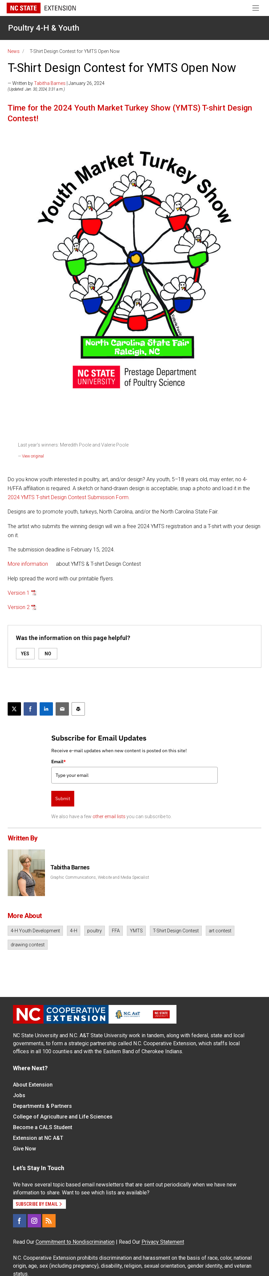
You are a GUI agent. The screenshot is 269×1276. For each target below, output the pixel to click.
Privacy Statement (162, 1242)
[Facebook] (19, 1220)
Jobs (19, 1095)
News (14, 51)
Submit (62, 798)
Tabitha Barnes (50, 83)
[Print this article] (78, 709)
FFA (116, 930)
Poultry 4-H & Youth (43, 28)
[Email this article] (62, 709)
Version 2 (19, 607)
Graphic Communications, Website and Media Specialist (99, 877)
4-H (73, 930)
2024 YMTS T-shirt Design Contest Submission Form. (69, 497)
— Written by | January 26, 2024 (56, 83)
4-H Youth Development (35, 930)
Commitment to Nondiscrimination (75, 1242)
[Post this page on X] (14, 709)
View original (33, 456)
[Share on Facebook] (30, 709)
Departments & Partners (42, 1106)
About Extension (33, 1085)
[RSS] (49, 1220)
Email (58, 762)
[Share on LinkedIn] (46, 709)
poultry (94, 930)
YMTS (136, 930)
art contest (220, 930)
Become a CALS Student (42, 1127)
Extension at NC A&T (38, 1138)
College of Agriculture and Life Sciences (63, 1117)
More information (28, 564)
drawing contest (28, 944)
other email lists (109, 816)
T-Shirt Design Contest (176, 930)
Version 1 (19, 593)
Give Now (24, 1148)
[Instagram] (34, 1220)
